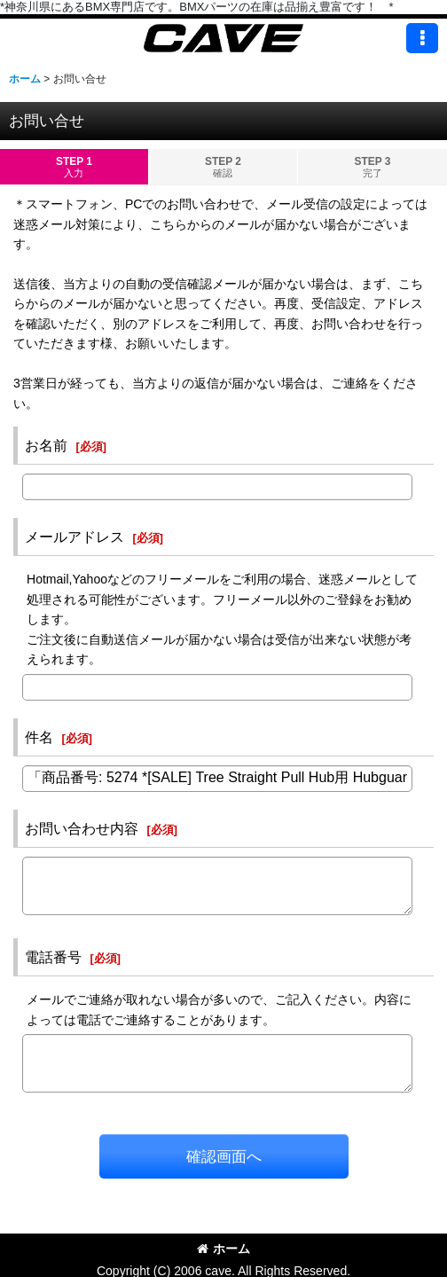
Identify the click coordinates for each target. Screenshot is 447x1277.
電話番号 (53, 957)
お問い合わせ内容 (81, 828)
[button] (422, 38)
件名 (39, 737)
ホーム (223, 1249)
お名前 (46, 445)
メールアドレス (74, 536)
